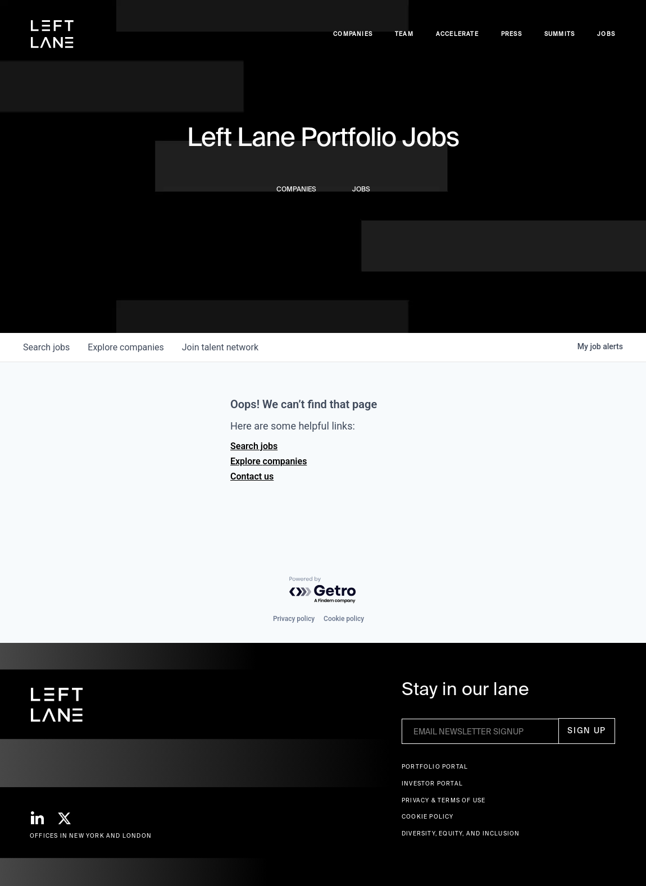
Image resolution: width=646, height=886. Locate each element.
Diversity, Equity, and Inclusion (461, 833)
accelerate (457, 34)
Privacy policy (294, 619)
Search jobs (253, 446)
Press (511, 34)
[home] (52, 34)
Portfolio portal (435, 767)
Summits (559, 34)
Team (404, 34)
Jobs (606, 34)
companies (125, 347)
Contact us (252, 476)
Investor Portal (432, 783)
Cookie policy (344, 619)
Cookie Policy (428, 817)
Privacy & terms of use (443, 800)
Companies (352, 34)
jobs (46, 347)
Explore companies (268, 461)
